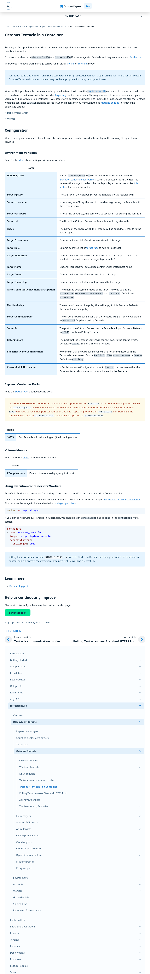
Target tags (22, 739)
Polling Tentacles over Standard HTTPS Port (43, 788)
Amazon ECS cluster (27, 817)
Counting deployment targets (32, 732)
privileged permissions (66, 498)
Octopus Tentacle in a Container (38, 781)
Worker (11, 117)
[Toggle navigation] (142, 6)
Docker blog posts (19, 580)
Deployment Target (17, 112)
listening (82, 63)
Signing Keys (20, 898)
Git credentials (21, 892)
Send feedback (17, 607)
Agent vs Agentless (29, 794)
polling (71, 63)
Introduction (17, 648)
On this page (73, 16)
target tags (61, 94)
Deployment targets (27, 726)
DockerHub (136, 57)
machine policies (110, 102)
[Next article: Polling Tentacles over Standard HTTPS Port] (109, 634)
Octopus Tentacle (28, 755)
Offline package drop (27, 830)
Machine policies (25, 856)
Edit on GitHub (13, 625)
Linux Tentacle (27, 768)
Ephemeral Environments (27, 905)
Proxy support (24, 863)
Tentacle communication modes (36, 775)
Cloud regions (23, 836)
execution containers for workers (78, 178)
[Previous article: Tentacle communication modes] (32, 634)
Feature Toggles (19, 960)
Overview (18, 710)
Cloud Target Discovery (28, 843)
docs (21, 159)
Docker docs (22, 388)
